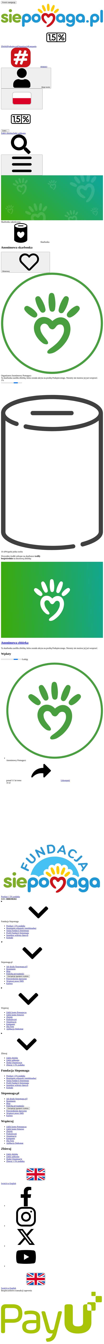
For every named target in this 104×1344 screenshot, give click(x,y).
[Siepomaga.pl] (52, 26)
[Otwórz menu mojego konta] (26, 78)
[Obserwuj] (25, 262)
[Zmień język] (22, 99)
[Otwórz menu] (22, 165)
